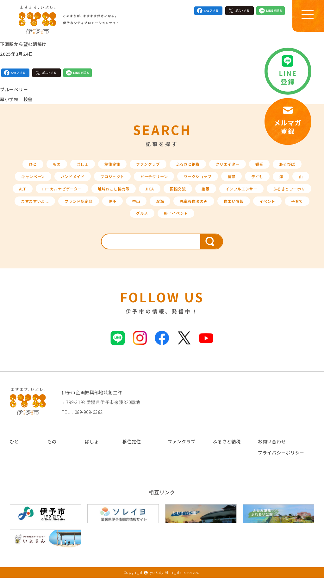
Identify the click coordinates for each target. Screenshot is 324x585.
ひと (22, 166)
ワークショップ (213, 180)
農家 (250, 180)
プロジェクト (120, 180)
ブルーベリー (14, 91)
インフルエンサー (284, 193)
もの (47, 166)
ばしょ (75, 166)
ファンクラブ (146, 166)
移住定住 (106, 166)
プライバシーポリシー (281, 460)
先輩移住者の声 (274, 206)
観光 (267, 166)
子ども (278, 180)
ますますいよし (102, 206)
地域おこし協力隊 (146, 193)
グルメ (192, 220)
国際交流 (216, 193)
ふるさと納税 (189, 166)
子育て (162, 220)
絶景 (245, 193)
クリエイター (233, 166)
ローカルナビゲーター (88, 193)
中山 (212, 206)
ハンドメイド (76, 180)
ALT (45, 193)
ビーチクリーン (165, 180)
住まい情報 (93, 220)
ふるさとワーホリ (52, 206)
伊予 (187, 206)
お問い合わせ (272, 449)
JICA (185, 193)
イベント (130, 220)
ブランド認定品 (150, 206)
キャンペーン (32, 180)
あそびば (297, 166)
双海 (237, 206)
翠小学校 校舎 (16, 101)
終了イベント (228, 220)
